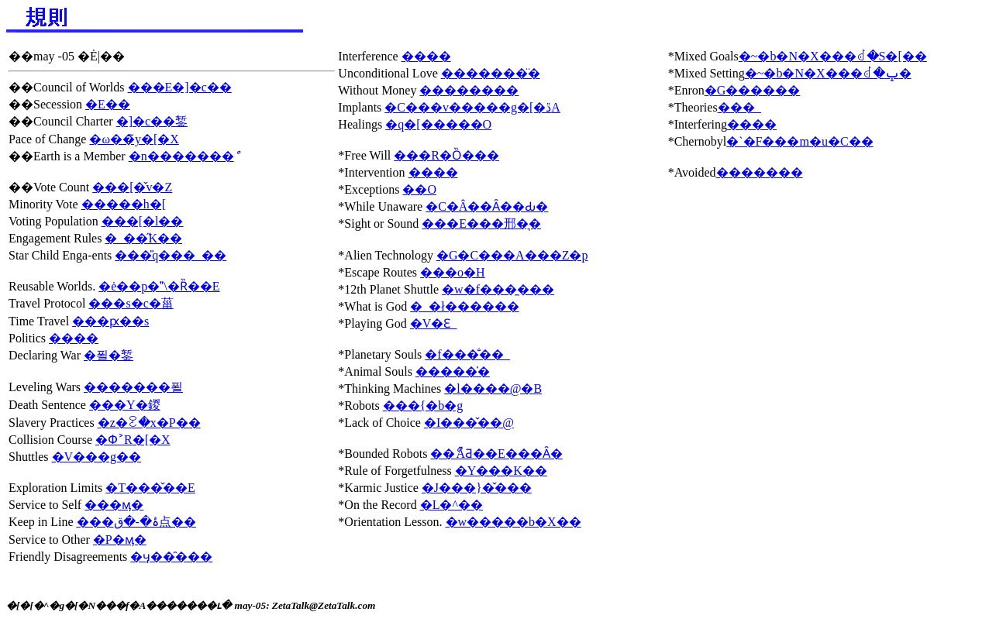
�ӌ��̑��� (171, 556)
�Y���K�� (501, 470)
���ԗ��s (110, 321)
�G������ (753, 90)
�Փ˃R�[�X (133, 439)
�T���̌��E (150, 487)
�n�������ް (181, 156)
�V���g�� (97, 456)
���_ (739, 107)
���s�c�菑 (130, 303)
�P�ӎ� (119, 539)
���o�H (452, 272)
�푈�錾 (108, 355)
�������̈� (490, 73)
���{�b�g (423, 405)
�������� (469, 90)
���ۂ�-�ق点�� (136, 521)
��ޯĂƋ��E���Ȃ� (496, 453)
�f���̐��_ (467, 354)
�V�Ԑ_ (433, 323)
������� (759, 172)
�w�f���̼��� (498, 289)
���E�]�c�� (180, 87)
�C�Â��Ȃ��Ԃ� (487, 206)
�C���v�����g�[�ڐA (472, 107)
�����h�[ (123, 204)
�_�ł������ (464, 306)
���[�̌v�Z (132, 187)
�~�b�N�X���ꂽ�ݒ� (828, 73)
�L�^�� (451, 504)
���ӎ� (113, 504)
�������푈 (133, 387)
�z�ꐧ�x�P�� (149, 422)
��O (419, 189)
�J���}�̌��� (477, 487)
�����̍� (452, 371)
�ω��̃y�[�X (133, 139)
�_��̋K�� (143, 238)
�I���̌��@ (469, 422)
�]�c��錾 (152, 121)
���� (73, 338)
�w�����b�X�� (513, 521)
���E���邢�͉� (481, 223)
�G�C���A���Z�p (512, 255)
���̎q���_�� (170, 255)
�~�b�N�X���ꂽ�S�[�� (833, 56)
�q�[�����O (438, 124)
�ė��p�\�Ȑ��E (158, 286)
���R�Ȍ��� (446, 155)
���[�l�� (143, 221)
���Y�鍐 (124, 404)
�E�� (107, 104)
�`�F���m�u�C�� (799, 141)
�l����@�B (493, 388)
